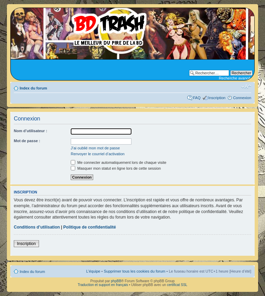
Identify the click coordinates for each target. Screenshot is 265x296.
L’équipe (93, 271)
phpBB (116, 281)
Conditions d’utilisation (37, 227)
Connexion (242, 98)
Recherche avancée (236, 78)
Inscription (216, 98)
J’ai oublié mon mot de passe (95, 148)
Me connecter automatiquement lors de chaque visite (118, 162)
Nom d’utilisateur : (30, 131)
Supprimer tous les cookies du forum (135, 271)
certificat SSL (177, 285)
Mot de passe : (27, 141)
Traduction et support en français (103, 285)
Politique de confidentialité (89, 227)
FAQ (196, 98)
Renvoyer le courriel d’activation (98, 154)
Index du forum (33, 88)
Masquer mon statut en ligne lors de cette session (116, 168)
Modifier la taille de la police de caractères (246, 87)
